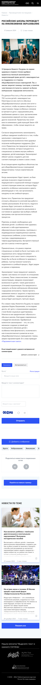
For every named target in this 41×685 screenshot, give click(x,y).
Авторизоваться (20, 365)
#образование (16, 448)
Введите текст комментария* (13, 383)
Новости (5, 15)
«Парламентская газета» (11, 341)
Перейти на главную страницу (20, 482)
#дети (5, 448)
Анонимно (7, 365)
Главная (4, 13)
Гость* (4, 371)
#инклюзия (30, 448)
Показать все (20, 626)
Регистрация (34, 371)
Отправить (20, 421)
